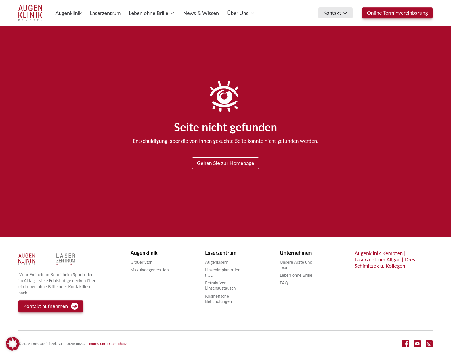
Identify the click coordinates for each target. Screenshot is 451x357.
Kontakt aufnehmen (51, 306)
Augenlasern (216, 262)
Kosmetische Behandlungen (218, 298)
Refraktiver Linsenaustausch (220, 285)
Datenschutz (117, 344)
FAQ (284, 283)
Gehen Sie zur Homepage (225, 163)
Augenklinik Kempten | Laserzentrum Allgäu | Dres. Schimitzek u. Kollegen (385, 259)
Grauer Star (141, 262)
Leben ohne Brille (296, 275)
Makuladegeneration (150, 270)
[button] (12, 344)
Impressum (96, 344)
